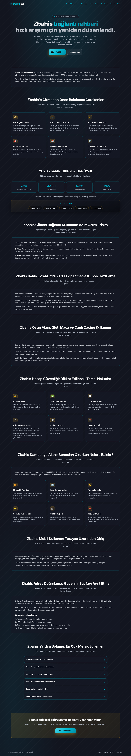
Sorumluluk (119, 752)
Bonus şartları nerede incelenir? (37, 689)
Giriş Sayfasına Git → (65, 731)
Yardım (112, 4)
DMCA (112, 752)
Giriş (118, 4)
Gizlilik (100, 752)
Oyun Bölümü (94, 4)
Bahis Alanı (83, 4)
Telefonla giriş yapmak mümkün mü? (39, 674)
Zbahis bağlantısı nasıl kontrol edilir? (39, 659)
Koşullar (105, 752)
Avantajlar (104, 4)
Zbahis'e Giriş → (57, 52)
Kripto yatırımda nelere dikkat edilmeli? (40, 682)
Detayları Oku (75, 52)
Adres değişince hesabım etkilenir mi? (40, 667)
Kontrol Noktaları (71, 4)
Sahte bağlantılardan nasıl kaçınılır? (39, 696)
